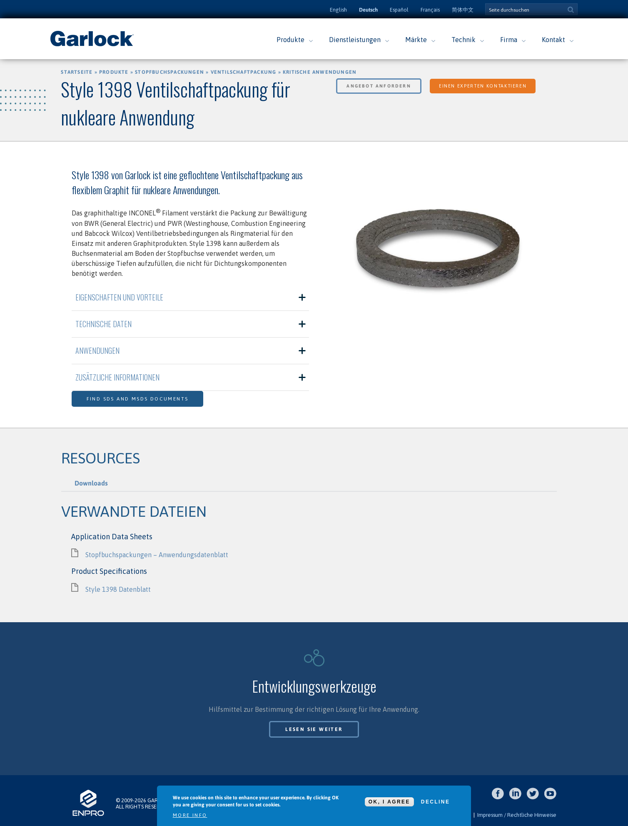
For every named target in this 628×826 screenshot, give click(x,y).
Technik (463, 39)
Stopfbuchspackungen (169, 72)
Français (430, 10)
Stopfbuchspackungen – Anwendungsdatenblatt (156, 554)
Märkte (416, 39)
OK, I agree (389, 802)
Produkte (290, 39)
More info (190, 815)
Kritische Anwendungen (319, 72)
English (338, 10)
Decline (435, 802)
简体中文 (462, 10)
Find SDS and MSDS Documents (138, 399)
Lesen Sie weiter (313, 729)
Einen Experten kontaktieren (483, 85)
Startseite (76, 72)
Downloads (91, 483)
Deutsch (368, 10)
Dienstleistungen (355, 39)
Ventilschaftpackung (244, 72)
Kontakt (553, 39)
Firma (508, 39)
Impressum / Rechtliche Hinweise (516, 815)
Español (399, 10)
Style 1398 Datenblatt (118, 589)
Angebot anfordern (378, 85)
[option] (438, 253)
